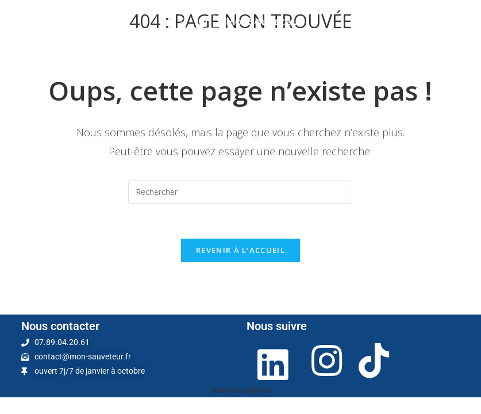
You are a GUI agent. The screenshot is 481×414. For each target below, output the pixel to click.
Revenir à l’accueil (240, 250)
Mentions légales (241, 389)
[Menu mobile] (29, 21)
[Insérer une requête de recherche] (240, 192)
